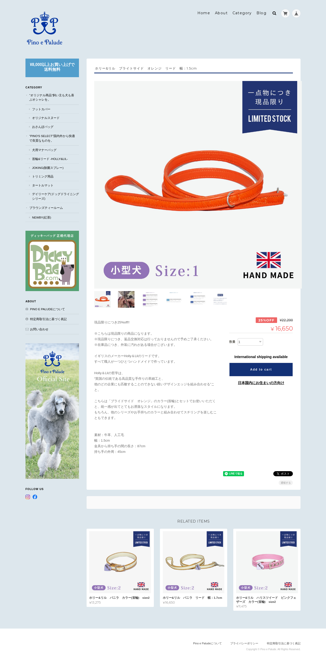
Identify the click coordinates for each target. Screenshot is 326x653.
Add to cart (261, 359)
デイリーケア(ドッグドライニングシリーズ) (55, 195)
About (221, 12)
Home (203, 12)
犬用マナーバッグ (44, 149)
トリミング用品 (42, 175)
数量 (232, 331)
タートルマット (42, 184)
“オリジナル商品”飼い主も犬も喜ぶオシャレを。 (51, 96)
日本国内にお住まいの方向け (261, 372)
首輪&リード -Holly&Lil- (50, 157)
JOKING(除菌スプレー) (47, 166)
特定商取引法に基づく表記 (48, 317)
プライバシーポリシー (244, 632)
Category (242, 12)
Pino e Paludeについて (47, 307)
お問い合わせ (39, 328)
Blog (261, 12)
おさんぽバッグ (42, 125)
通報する (286, 472)
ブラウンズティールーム (46, 206)
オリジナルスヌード (46, 116)
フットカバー (41, 108)
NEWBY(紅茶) (41, 216)
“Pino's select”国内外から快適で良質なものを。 (52, 137)
